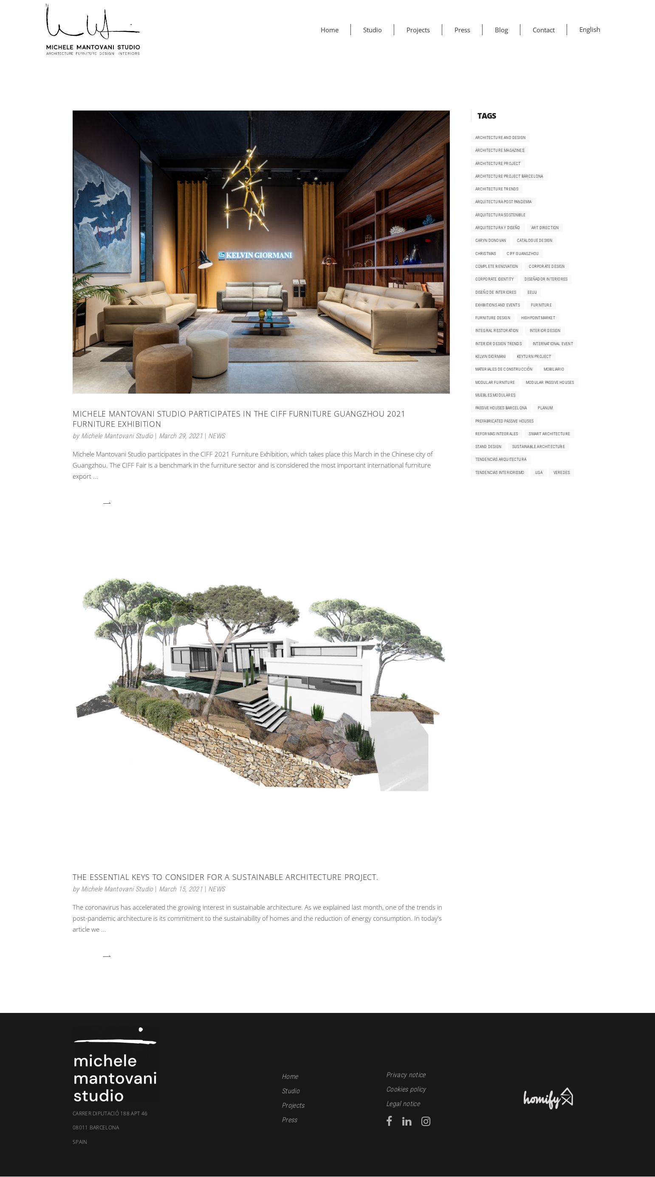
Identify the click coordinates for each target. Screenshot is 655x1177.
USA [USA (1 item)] (538, 472)
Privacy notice (405, 1075)
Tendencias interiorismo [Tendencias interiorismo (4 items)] (500, 472)
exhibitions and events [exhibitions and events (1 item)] (497, 305)
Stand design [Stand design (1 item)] (488, 446)
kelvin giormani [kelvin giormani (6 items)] (490, 356)
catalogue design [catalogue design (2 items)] (534, 240)
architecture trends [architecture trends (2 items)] (497, 189)
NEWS (216, 436)
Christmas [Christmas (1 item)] (485, 253)
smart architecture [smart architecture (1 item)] (549, 433)
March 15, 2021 (181, 889)
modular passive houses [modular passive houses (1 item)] (550, 382)
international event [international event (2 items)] (553, 343)
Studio (290, 1091)
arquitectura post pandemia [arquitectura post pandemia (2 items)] (503, 201)
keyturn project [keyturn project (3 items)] (534, 356)
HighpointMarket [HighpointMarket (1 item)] (538, 317)
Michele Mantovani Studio (117, 436)
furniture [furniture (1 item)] (541, 305)
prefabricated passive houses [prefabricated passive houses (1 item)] (504, 421)
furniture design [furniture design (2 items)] (492, 317)
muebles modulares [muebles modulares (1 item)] (495, 395)
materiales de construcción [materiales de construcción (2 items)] (504, 369)
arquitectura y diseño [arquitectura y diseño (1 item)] (497, 227)
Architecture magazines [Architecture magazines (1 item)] (499, 150)
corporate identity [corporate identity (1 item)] (494, 279)
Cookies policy (406, 1089)
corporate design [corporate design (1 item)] (547, 266)
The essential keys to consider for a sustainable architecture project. (225, 877)
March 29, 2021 (181, 436)
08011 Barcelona (171, 1135)
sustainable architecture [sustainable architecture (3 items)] (538, 446)
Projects (293, 1105)
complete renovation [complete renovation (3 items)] (496, 266)
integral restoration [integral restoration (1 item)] (497, 330)
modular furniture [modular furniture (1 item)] (495, 382)
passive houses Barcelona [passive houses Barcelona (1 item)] (501, 408)
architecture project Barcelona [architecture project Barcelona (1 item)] (509, 176)
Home (290, 1076)
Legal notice (403, 1104)
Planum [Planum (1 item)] (545, 408)
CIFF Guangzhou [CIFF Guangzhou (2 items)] (523, 253)
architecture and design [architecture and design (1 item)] (500, 137)
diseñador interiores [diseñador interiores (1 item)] (546, 279)
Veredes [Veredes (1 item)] (561, 472)
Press (289, 1120)
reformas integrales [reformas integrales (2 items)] (496, 433)
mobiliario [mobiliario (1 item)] (554, 369)
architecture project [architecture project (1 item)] (498, 163)
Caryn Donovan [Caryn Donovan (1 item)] (490, 240)
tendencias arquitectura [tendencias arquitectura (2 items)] (501, 459)
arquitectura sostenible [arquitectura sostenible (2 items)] (500, 215)
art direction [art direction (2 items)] (545, 227)
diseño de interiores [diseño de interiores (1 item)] (496, 292)
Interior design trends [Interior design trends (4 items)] (498, 343)
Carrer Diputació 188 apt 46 (110, 1113)
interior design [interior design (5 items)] (545, 330)
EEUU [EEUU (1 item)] (532, 292)
